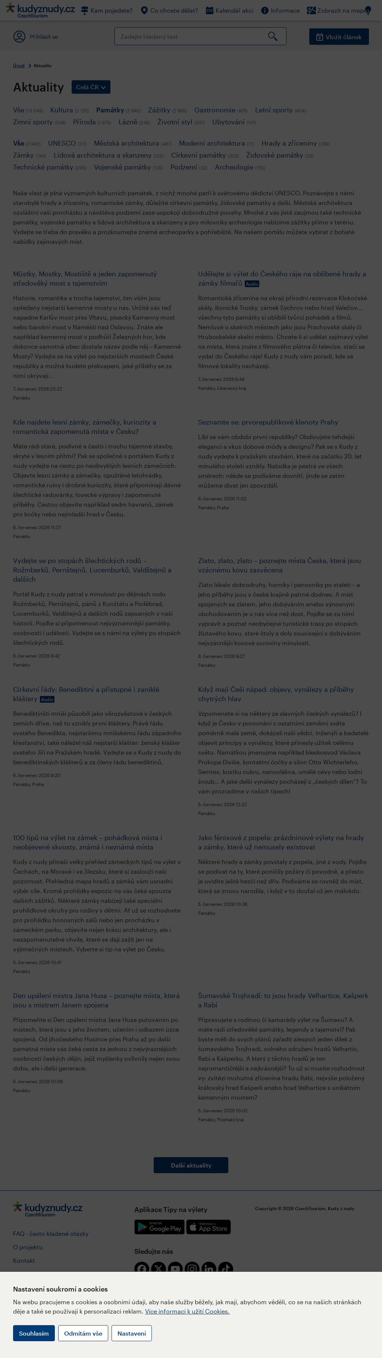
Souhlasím (34, 1333)
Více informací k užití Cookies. (187, 1311)
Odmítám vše (83, 1333)
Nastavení (132, 1333)
